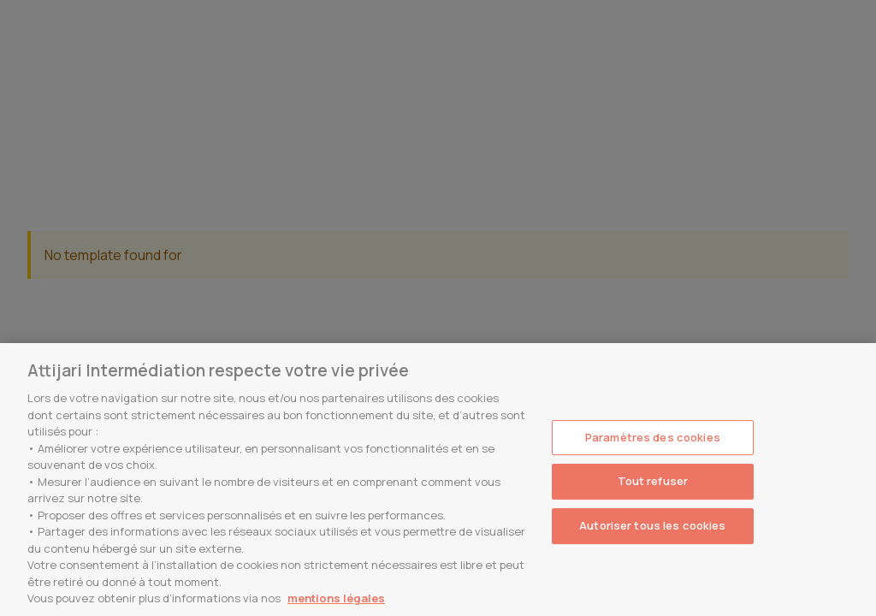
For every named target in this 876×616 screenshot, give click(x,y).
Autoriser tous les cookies (652, 525)
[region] (438, 479)
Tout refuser (653, 481)
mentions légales (336, 598)
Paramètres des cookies (652, 437)
